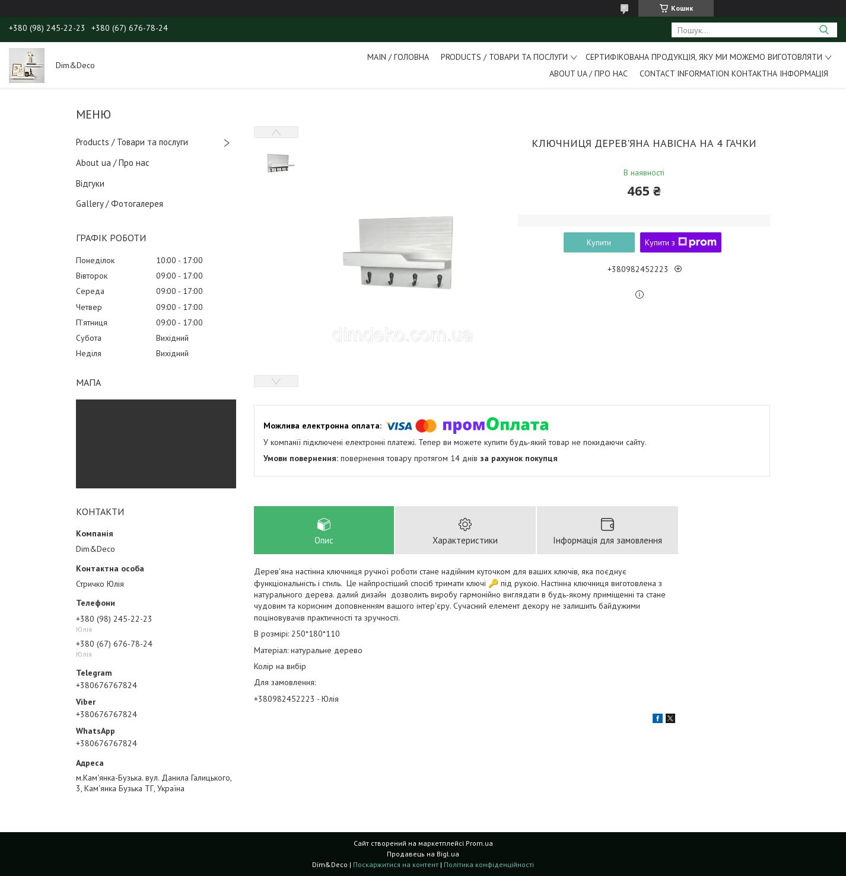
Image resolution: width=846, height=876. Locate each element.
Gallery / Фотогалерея (119, 203)
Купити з (681, 242)
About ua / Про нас (113, 162)
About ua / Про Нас (588, 73)
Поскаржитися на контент (395, 864)
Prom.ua (479, 843)
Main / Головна (398, 57)
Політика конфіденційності (489, 864)
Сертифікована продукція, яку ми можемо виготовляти (704, 57)
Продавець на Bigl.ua (423, 853)
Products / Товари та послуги (504, 57)
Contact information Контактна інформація (734, 73)
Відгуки (90, 183)
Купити (599, 242)
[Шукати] (823, 30)
